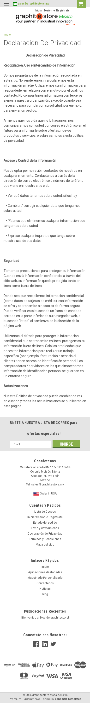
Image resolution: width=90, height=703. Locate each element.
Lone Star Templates (68, 699)
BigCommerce (31, 699)
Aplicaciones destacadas (45, 572)
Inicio (7, 34)
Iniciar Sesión (43, 10)
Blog (45, 594)
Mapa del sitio (45, 544)
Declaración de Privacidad (45, 533)
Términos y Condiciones (45, 539)
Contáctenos (45, 583)
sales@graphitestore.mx (33, 3)
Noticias (45, 588)
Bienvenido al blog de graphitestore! (45, 617)
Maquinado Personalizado (45, 577)
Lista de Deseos (45, 511)
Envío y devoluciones (45, 528)
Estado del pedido (45, 522)
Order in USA (45, 494)
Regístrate (63, 10)
